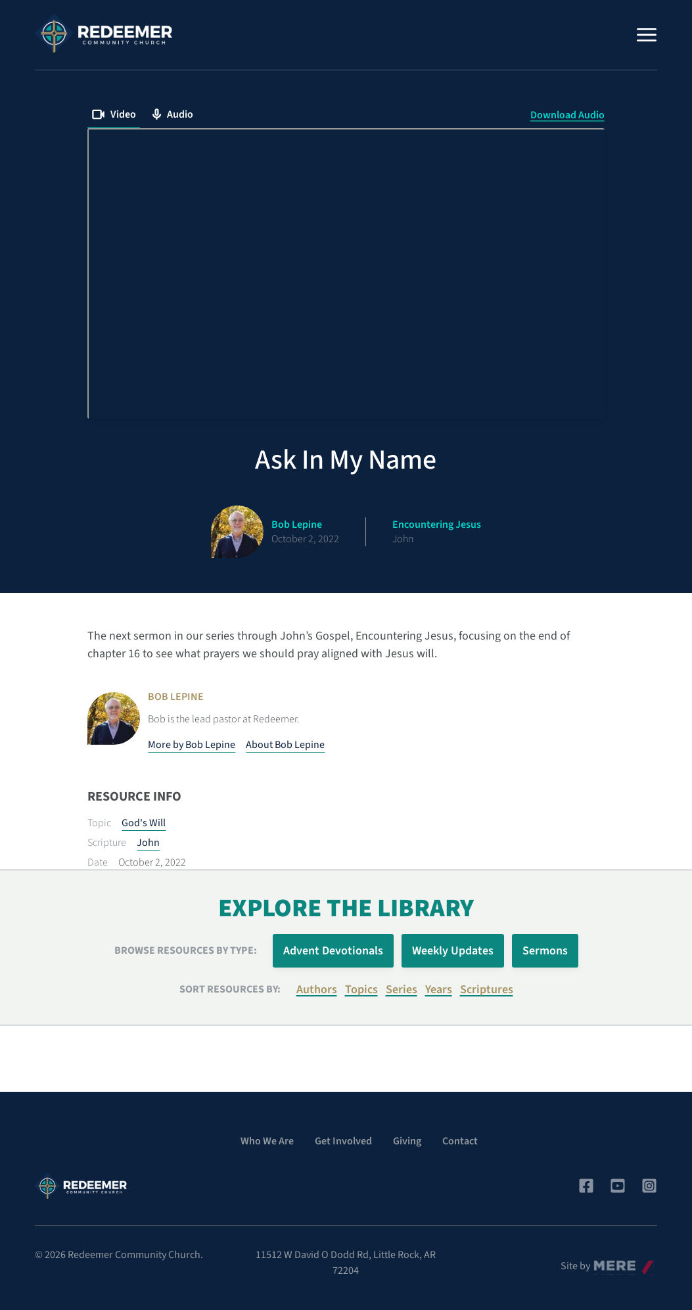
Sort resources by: (230, 989)
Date (97, 862)
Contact (460, 1141)
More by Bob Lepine (191, 744)
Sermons (545, 951)
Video (113, 114)
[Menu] (646, 35)
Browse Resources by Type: (185, 950)
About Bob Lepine (285, 744)
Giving (407, 1141)
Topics (361, 989)
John (148, 842)
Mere (604, 1262)
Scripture (106, 842)
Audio (172, 114)
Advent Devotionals (333, 951)
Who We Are (267, 1141)
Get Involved (343, 1141)
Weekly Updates (453, 951)
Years (438, 989)
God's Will (144, 823)
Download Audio (567, 115)
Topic (99, 823)
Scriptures (486, 989)
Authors (316, 989)
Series (401, 989)
